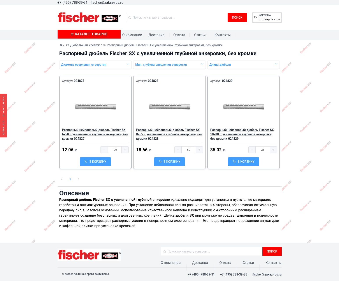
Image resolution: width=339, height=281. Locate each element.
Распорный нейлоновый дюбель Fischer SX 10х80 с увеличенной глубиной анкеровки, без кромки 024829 (242, 134)
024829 (227, 81)
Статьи (200, 35)
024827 (79, 81)
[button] (103, 150)
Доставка (156, 35)
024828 (153, 81)
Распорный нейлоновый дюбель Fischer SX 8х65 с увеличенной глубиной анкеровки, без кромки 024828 (169, 134)
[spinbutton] (114, 149)
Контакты (222, 35)
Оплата (179, 35)
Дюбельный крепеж (85, 45)
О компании (132, 35)
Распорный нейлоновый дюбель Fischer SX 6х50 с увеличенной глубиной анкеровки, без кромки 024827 (95, 134)
